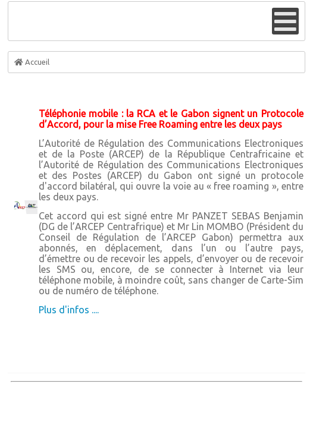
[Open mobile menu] (285, 21)
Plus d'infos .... (69, 309)
